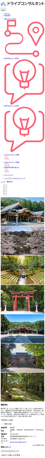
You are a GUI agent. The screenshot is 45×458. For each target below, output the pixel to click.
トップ (3, 181)
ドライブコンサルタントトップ (9, 451)
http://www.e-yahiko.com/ (18, 442)
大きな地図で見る (38, 445)
